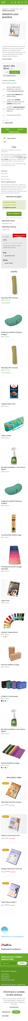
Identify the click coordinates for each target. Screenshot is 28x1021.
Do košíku (15, 72)
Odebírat (22, 963)
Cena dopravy (5, 974)
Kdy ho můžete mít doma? (9, 83)
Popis (7, 129)
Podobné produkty (14, 132)
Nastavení (5, 1016)
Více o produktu (7, 59)
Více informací (14, 1007)
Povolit (16, 1012)
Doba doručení (5, 978)
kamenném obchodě (17, 91)
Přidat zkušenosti (14, 214)
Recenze (20, 129)
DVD (5, 142)
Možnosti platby (5, 976)
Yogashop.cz (5, 9)
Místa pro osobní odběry (8, 980)
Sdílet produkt (9, 122)
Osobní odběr (11, 94)
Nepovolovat (6, 1012)
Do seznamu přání (9, 75)
